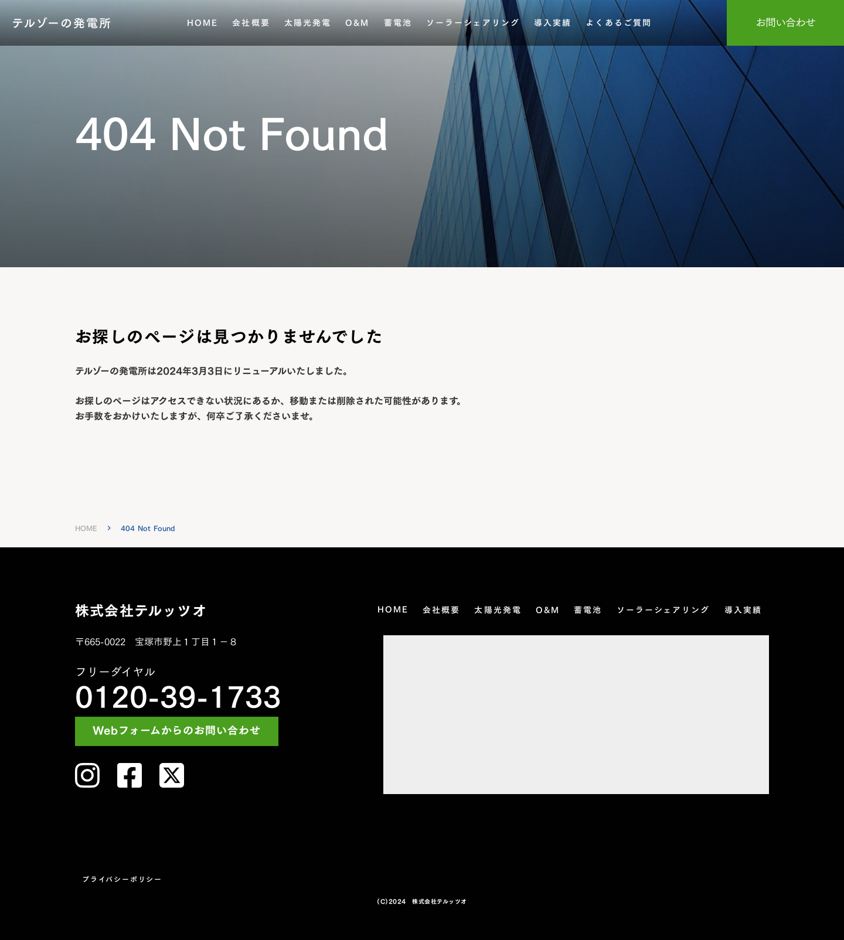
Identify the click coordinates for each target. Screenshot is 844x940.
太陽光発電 (308, 23)
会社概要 (251, 23)
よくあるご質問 (619, 23)
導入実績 (552, 23)
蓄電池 (398, 23)
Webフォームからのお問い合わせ (176, 731)
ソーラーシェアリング (473, 23)
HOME (202, 23)
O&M (357, 23)
